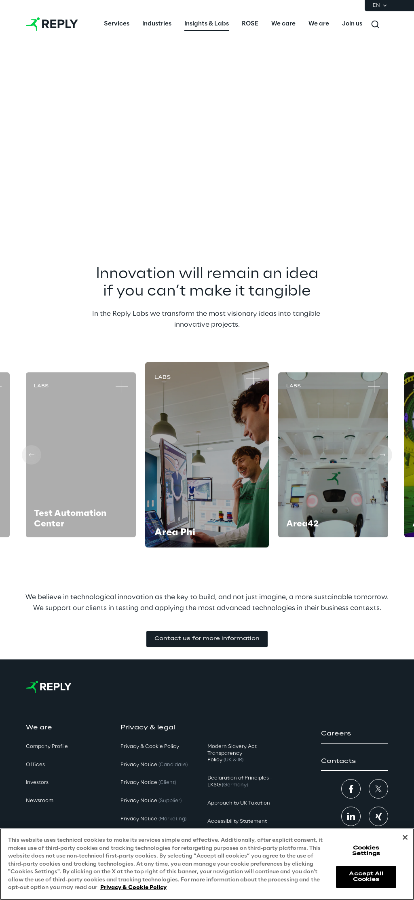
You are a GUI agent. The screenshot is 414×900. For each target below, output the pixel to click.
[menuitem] (116, 24)
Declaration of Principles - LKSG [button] (239, 781)
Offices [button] (35, 764)
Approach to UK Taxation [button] (238, 803)
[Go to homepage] (52, 24)
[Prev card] (31, 455)
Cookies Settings (366, 850)
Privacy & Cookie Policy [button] (149, 746)
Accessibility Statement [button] (237, 821)
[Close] (405, 837)
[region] (207, 864)
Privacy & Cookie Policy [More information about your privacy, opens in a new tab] (133, 888)
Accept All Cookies (366, 876)
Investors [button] (37, 782)
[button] (207, 639)
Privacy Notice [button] (154, 764)
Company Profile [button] (47, 746)
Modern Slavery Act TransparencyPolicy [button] (232, 753)
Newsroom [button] (39, 800)
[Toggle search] (375, 24)
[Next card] (382, 455)
